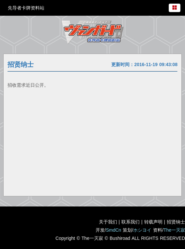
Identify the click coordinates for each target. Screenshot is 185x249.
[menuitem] (174, 6)
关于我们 (108, 221)
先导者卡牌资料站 (26, 7)
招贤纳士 (176, 221)
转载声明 (153, 221)
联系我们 (130, 221)
